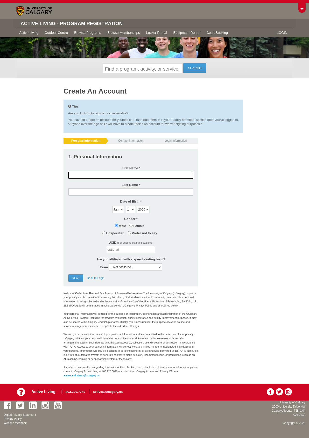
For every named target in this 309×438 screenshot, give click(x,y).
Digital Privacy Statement (20, 414)
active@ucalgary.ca (108, 391)
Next (76, 278)
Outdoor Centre (56, 33)
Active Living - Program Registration (72, 23)
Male (122, 226)
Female (138, 226)
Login (282, 33)
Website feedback (15, 423)
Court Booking (217, 33)
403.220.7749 (75, 391)
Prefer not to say (144, 233)
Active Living (28, 33)
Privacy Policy (13, 419)
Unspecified (115, 233)
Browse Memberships (123, 33)
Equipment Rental (186, 33)
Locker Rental (156, 33)
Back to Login (96, 278)
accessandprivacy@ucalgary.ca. (81, 375)
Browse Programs (87, 33)
